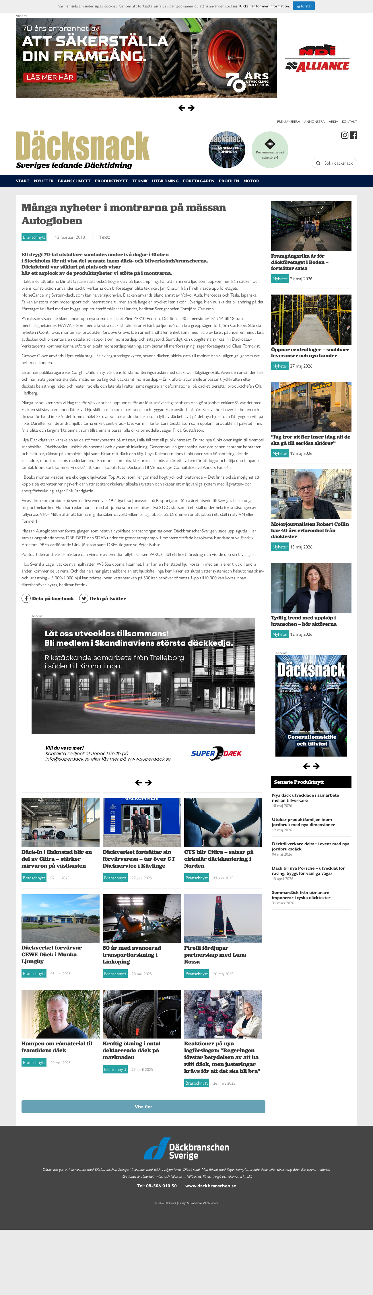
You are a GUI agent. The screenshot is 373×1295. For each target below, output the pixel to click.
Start (23, 180)
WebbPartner (210, 1203)
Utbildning (165, 180)
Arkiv (333, 121)
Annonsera (314, 121)
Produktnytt (111, 180)
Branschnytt (74, 180)
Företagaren (199, 180)
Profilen (229, 180)
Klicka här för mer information (264, 6)
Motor (251, 180)
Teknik (140, 180)
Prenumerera (288, 121)
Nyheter (44, 180)
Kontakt (349, 121)
